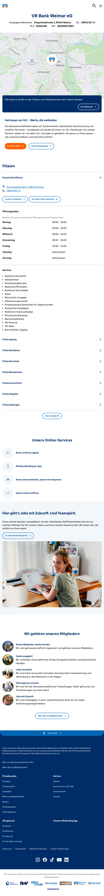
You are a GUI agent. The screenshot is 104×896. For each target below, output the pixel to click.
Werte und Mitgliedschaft (13, 796)
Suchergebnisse (9, 807)
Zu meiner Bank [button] (15, 146)
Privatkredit (7, 836)
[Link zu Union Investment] (12, 883)
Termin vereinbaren (15, 199)
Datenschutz (20, 849)
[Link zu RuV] (24, 883)
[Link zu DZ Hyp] (94, 883)
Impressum (7, 849)
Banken (5, 802)
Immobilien (7, 791)
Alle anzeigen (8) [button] (52, 416)
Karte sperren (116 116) (63, 786)
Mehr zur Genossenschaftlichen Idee (17, 762)
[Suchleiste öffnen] (94, 5)
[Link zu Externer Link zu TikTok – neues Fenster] (52, 859)
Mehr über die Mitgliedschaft (52, 716)
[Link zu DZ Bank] (51, 883)
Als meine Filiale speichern (45, 199)
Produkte (6, 781)
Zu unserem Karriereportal (18, 535)
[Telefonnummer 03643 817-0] (13, 191)
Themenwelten (8, 786)
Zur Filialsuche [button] (89, 107)
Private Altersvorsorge (12, 841)
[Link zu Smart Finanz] (80, 883)
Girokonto (6, 826)
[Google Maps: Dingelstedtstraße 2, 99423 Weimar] (25, 187)
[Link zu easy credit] (37, 883)
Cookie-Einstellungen (59, 849)
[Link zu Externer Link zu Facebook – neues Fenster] (44, 859)
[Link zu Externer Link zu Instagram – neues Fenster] (37, 859)
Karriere (56, 796)
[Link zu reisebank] (53, 889)
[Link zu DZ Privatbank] (66, 883)
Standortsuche (59, 791)
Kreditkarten (7, 831)
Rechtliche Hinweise (38, 849)
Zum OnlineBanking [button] (41, 146)
